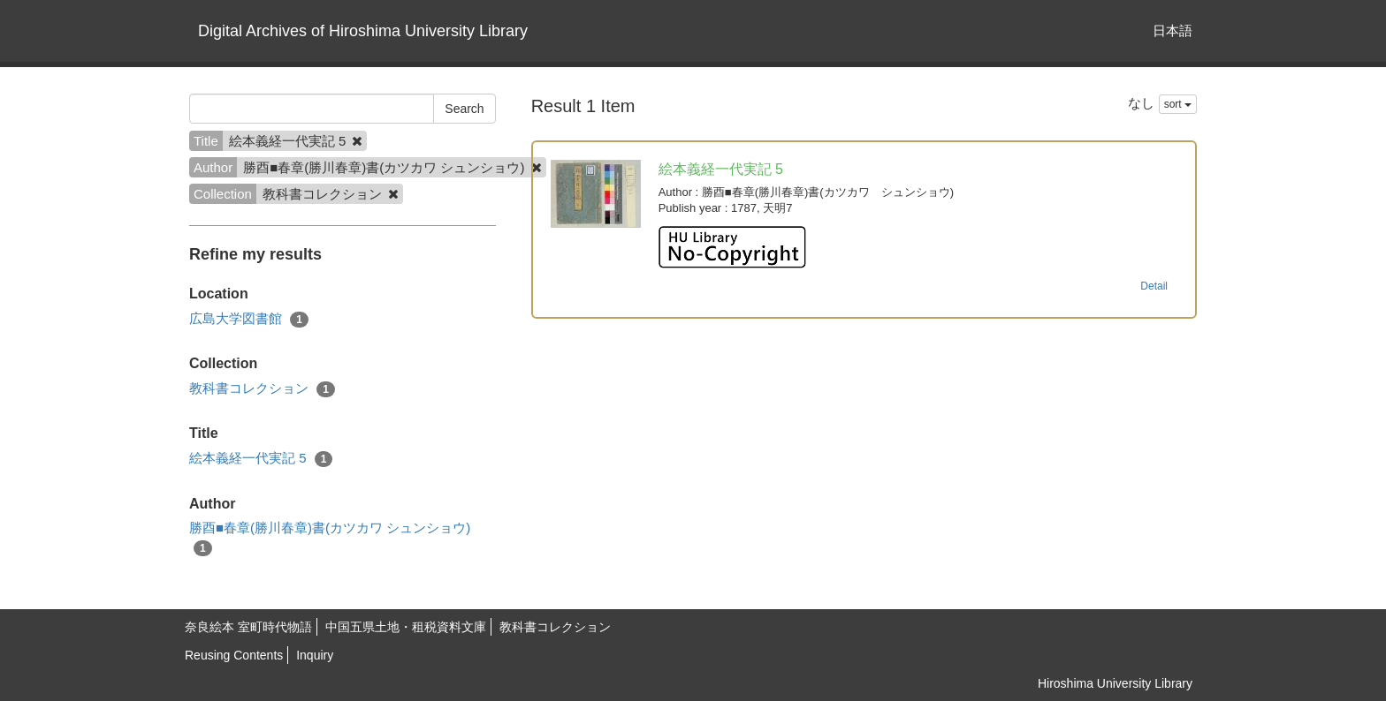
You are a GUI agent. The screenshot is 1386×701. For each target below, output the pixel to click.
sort (1178, 104)
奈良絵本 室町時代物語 (248, 627)
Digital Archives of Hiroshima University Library (363, 31)
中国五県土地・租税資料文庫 (405, 627)
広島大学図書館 (248, 319)
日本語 (1172, 30)
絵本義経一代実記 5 (260, 458)
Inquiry (314, 655)
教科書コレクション (262, 389)
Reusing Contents (234, 655)
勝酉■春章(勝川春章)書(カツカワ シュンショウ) (329, 537)
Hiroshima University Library (1115, 683)
